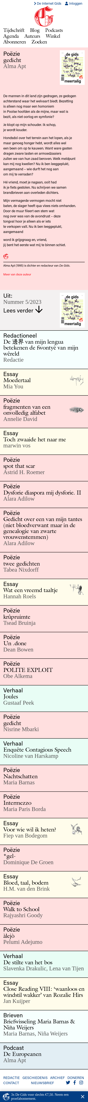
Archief (57, 1077)
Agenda (11, 36)
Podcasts (54, 30)
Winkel (53, 36)
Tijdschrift (13, 30)
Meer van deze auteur (17, 274)
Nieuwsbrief (42, 1083)
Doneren (75, 1077)
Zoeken (39, 41)
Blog (35, 30)
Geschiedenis (35, 1077)
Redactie (11, 1077)
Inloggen (73, 3)
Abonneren (14, 41)
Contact (11, 1083)
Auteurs (32, 36)
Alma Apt (14, 66)
